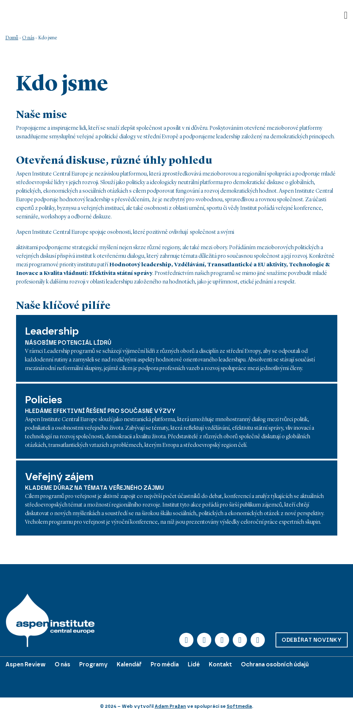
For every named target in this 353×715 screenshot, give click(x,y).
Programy (93, 664)
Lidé (194, 664)
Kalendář (129, 664)
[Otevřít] (346, 15)
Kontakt (220, 664)
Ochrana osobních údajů (275, 664)
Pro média (165, 664)
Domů (11, 37)
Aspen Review (25, 664)
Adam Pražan (170, 706)
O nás (28, 37)
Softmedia (239, 706)
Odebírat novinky (312, 640)
